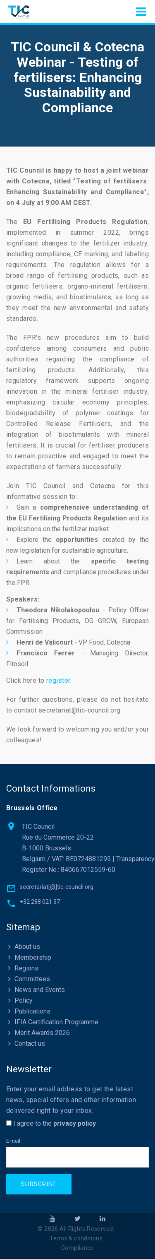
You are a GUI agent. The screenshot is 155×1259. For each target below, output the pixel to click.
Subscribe (38, 1184)
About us (27, 947)
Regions (26, 968)
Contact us (29, 1043)
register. (59, 680)
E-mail (13, 1141)
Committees (32, 979)
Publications (32, 1011)
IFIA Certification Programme (56, 1022)
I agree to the (51, 1123)
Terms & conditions (76, 1238)
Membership (32, 957)
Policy (23, 1000)
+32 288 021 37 (40, 902)
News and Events (39, 990)
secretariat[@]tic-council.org (56, 887)
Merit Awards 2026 (42, 1033)
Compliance (77, 1248)
